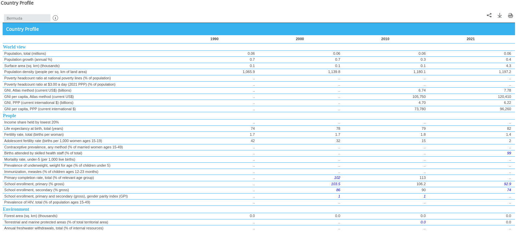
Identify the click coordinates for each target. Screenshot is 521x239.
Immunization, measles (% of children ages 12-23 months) (51, 172)
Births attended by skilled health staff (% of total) (43, 153)
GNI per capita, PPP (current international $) (40, 109)
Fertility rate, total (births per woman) (34, 134)
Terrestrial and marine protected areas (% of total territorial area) (56, 222)
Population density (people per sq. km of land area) (45, 72)
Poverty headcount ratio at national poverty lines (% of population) (57, 78)
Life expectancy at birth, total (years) (33, 128)
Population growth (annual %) (28, 59)
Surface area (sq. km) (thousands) (32, 66)
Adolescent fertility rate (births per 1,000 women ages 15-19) (53, 141)
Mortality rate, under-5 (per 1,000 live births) (39, 159)
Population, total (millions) (25, 53)
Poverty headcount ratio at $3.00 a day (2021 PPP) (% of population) (59, 84)
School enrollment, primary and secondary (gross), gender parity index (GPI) (66, 196)
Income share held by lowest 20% (31, 122)
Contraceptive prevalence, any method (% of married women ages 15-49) (63, 147)
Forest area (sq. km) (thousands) (30, 216)
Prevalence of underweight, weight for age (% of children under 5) (57, 165)
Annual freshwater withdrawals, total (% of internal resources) (54, 228)
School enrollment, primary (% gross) (34, 184)
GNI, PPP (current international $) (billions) (38, 103)
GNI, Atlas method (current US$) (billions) (37, 90)
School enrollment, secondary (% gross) (36, 190)
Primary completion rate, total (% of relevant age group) (49, 178)
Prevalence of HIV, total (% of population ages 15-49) (47, 202)
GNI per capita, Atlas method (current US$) (39, 97)
